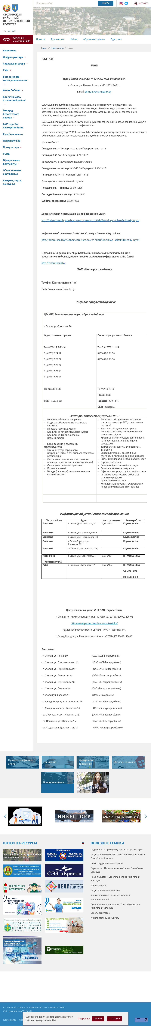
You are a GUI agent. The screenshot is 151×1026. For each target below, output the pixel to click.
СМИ (7, 70)
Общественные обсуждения (12, 172)
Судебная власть (13, 134)
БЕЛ (13, 31)
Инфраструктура (14, 57)
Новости (40, 39)
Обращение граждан (94, 39)
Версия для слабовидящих (21, 39)
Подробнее (84, 1019)
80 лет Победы (13, 90)
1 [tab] (83, 843)
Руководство (58, 39)
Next (145, 816)
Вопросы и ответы (54, 782)
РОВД (6, 154)
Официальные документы (11, 162)
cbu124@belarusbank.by (98, 92)
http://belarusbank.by (53, 263)
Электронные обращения (86, 762)
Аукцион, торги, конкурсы (12, 182)
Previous (6, 816)
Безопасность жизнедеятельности (15, 80)
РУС (4, 31)
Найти (106, 3)
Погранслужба (11, 141)
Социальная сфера (15, 64)
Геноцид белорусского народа (11, 114)
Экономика (11, 50)
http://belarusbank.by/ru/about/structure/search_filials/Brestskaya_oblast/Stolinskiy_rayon (90, 220)
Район (74, 39)
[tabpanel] (43, 908)
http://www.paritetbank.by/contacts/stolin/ (94, 623)
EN (9, 31)
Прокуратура (12, 147)
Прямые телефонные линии (20, 762)
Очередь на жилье (124, 762)
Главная (44, 48)
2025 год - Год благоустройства (13, 126)
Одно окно (116, 39)
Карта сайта (143, 3)
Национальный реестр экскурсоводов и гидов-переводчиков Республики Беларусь (93, 782)
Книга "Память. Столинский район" (14, 100)
